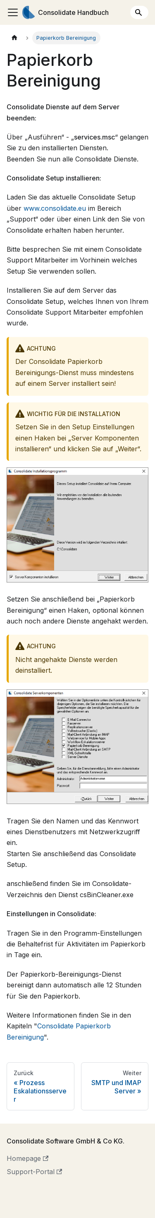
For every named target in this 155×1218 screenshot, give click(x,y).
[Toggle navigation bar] (13, 12)
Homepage (27, 1158)
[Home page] (14, 37)
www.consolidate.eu (55, 208)
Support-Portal (34, 1171)
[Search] (139, 12)
